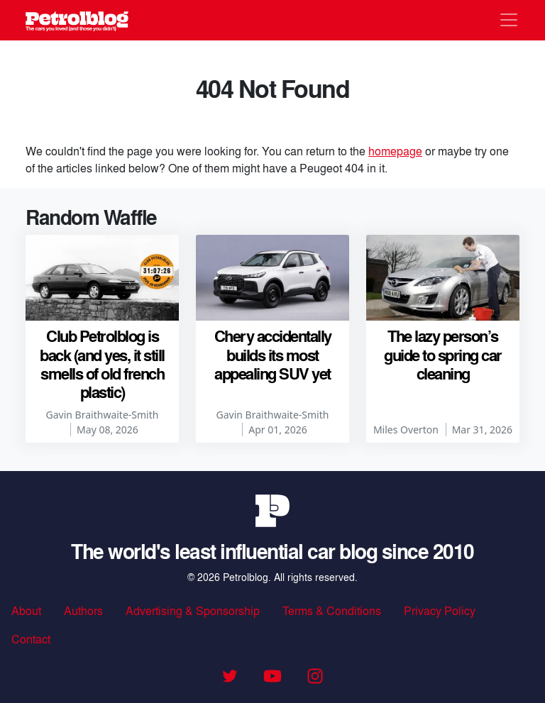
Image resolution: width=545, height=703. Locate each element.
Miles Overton (406, 429)
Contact (30, 639)
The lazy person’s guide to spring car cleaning (443, 354)
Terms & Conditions (331, 610)
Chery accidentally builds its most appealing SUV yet (272, 354)
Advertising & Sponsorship (193, 610)
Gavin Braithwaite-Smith (102, 414)
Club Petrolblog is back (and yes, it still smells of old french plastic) (102, 363)
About (26, 610)
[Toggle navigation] (508, 20)
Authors (83, 610)
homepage (395, 151)
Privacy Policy (439, 610)
